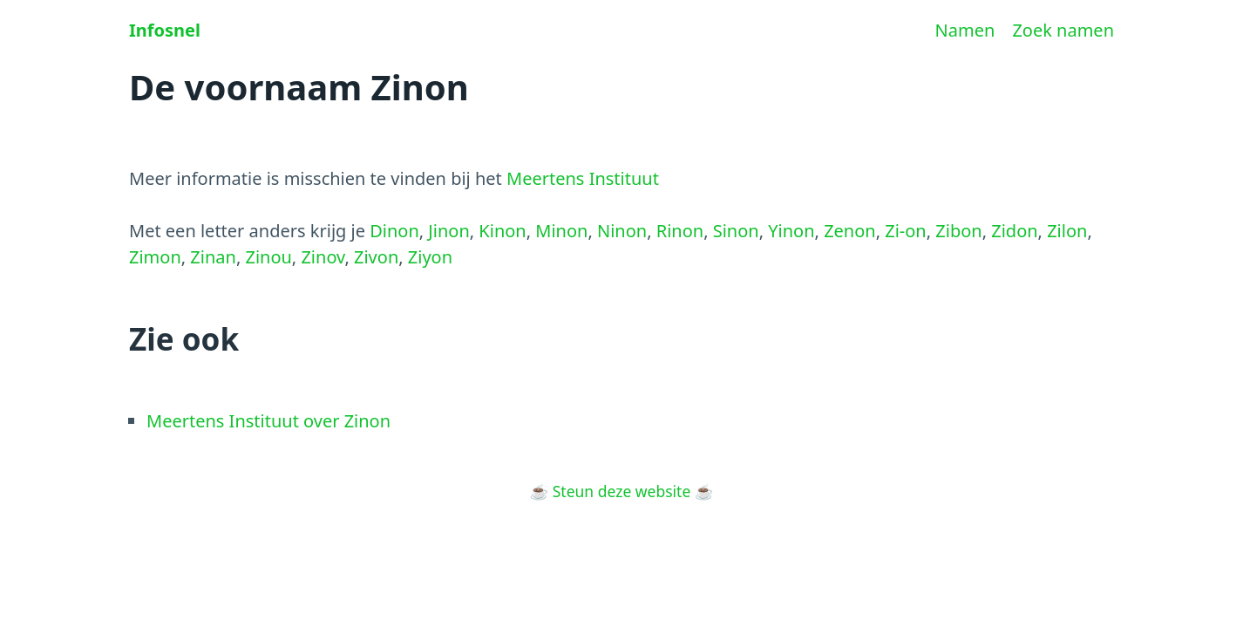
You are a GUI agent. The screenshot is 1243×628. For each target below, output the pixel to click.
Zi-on (906, 230)
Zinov (322, 257)
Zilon (1067, 230)
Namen (965, 30)
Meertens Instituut (582, 178)
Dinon (394, 230)
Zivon (376, 257)
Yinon (791, 230)
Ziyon (430, 257)
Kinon (502, 230)
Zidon (1014, 230)
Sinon (736, 230)
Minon (561, 230)
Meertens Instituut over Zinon (268, 421)
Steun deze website (622, 491)
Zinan (213, 257)
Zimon (155, 257)
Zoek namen (1063, 30)
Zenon (850, 230)
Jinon (448, 230)
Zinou (268, 257)
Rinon (679, 230)
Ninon (622, 230)
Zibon (958, 230)
